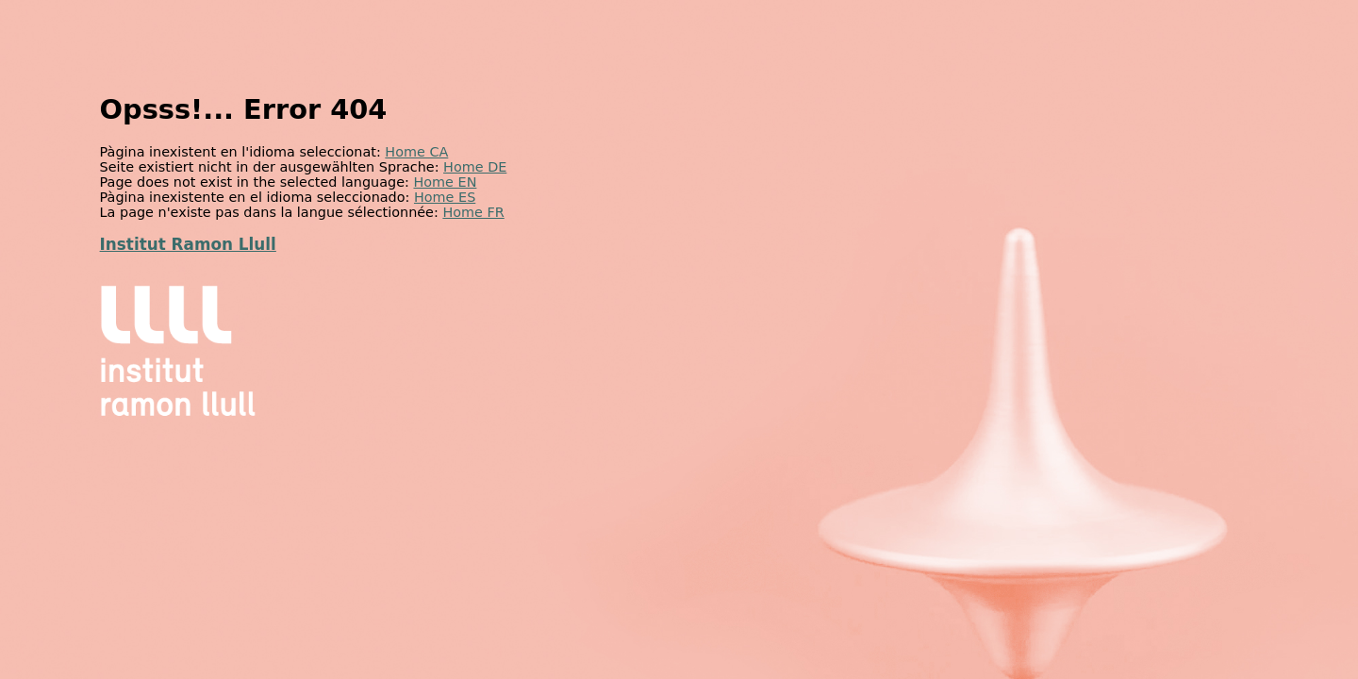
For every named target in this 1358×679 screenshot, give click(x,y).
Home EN (444, 182)
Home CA (416, 151)
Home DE (474, 166)
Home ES (444, 197)
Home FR (473, 212)
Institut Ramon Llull (188, 244)
